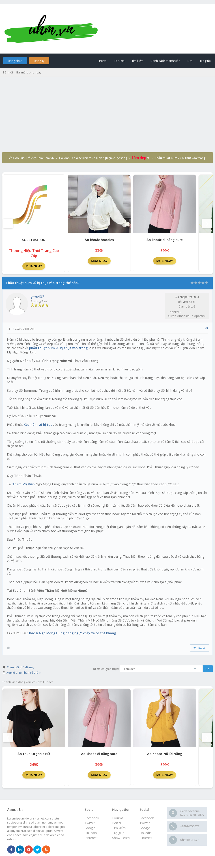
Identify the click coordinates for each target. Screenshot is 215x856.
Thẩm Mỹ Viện (23, 484)
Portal (103, 61)
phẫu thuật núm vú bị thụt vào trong (58, 348)
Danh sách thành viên (165, 61)
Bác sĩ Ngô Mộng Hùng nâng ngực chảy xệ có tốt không (72, 633)
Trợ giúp (205, 61)
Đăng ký (39, 61)
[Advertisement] (107, 118)
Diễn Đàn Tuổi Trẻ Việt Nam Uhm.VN (30, 158)
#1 (206, 328)
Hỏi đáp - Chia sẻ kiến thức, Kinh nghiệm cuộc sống (93, 158)
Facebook (147, 818)
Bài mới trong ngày (28, 72)
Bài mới (8, 72)
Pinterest (146, 838)
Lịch (190, 61)
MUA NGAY (34, 266)
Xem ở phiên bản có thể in (23, 673)
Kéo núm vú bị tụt (38, 424)
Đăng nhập (15, 61)
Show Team (121, 838)
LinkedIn (146, 833)
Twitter (145, 823)
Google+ (146, 828)
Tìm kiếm (137, 61)
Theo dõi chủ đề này (20, 667)
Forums (119, 61)
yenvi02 (37, 296)
